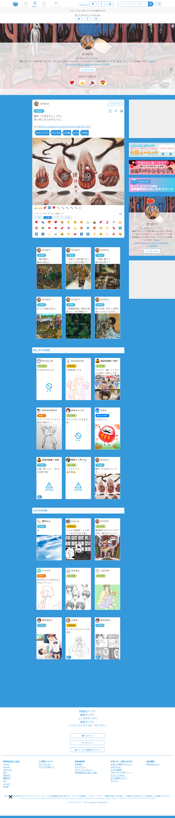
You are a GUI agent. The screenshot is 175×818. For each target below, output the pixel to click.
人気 (47, 217)
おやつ (57, 217)
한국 (5, 772)
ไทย (4, 781)
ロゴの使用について (119, 778)
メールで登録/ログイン (88, 750)
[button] (10, 797)
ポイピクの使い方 (46, 767)
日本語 (6, 786)
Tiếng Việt (7, 770)
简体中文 (6, 775)
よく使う (38, 217)
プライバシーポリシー (84, 770)
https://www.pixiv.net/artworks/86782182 (65, 126)
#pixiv (153, 61)
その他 (67, 217)
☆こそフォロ (87, 69)
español (6, 767)
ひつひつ (87, 54)
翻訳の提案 (15, 761)
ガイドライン (80, 767)
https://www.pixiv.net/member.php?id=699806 (87, 64)
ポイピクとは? (45, 764)
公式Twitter (116, 767)
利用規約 (78, 764)
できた (39, 111)
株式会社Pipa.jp (153, 764)
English (6, 764)
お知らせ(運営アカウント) (121, 764)
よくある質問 (116, 770)
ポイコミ (114, 781)
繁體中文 (6, 778)
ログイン (87, 735)
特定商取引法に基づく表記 (86, 772)
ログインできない (118, 775)
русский (6, 783)
